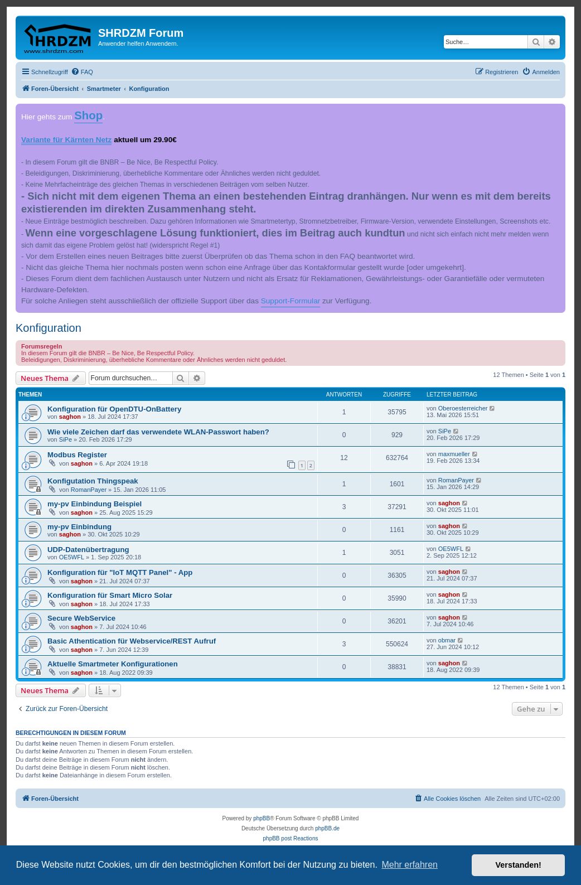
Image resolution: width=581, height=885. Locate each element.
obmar (447, 640)
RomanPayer (88, 489)
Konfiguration (48, 328)
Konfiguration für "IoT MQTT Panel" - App (119, 572)
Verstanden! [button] (518, 864)
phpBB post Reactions (290, 838)
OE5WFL (71, 557)
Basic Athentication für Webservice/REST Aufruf (131, 641)
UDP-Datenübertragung (88, 549)
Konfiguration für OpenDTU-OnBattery (114, 409)
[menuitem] (82, 72)
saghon (70, 416)
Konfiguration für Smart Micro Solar (109, 595)
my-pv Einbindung (79, 527)
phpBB (261, 818)
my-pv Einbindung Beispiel (94, 504)
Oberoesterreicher (463, 408)
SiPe (65, 439)
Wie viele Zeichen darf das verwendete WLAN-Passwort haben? (158, 432)
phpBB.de (327, 828)
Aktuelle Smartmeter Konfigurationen (112, 664)
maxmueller (454, 454)
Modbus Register (77, 455)
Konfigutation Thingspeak (92, 481)
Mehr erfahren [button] (409, 864)
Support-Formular (291, 301)
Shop (88, 115)
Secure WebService (81, 618)
